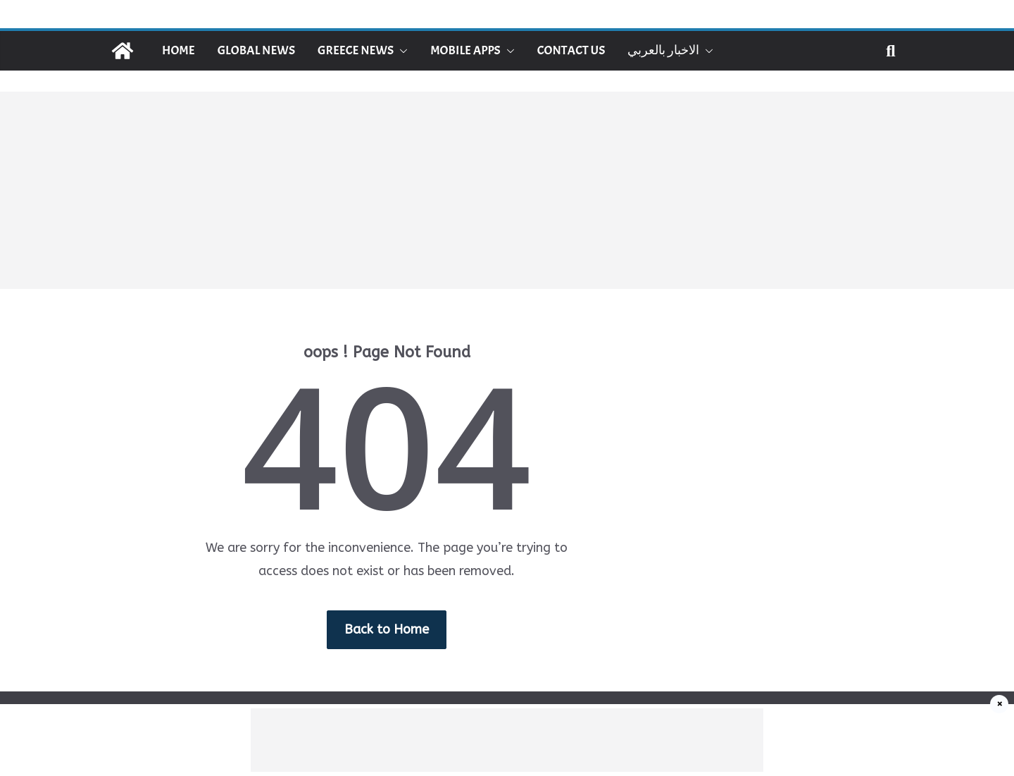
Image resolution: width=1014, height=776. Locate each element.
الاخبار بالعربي (663, 50)
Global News (256, 50)
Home (178, 50)
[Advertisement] (507, 190)
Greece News (356, 50)
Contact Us (571, 50)
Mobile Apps (465, 50)
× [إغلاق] (999, 704)
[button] (401, 50)
